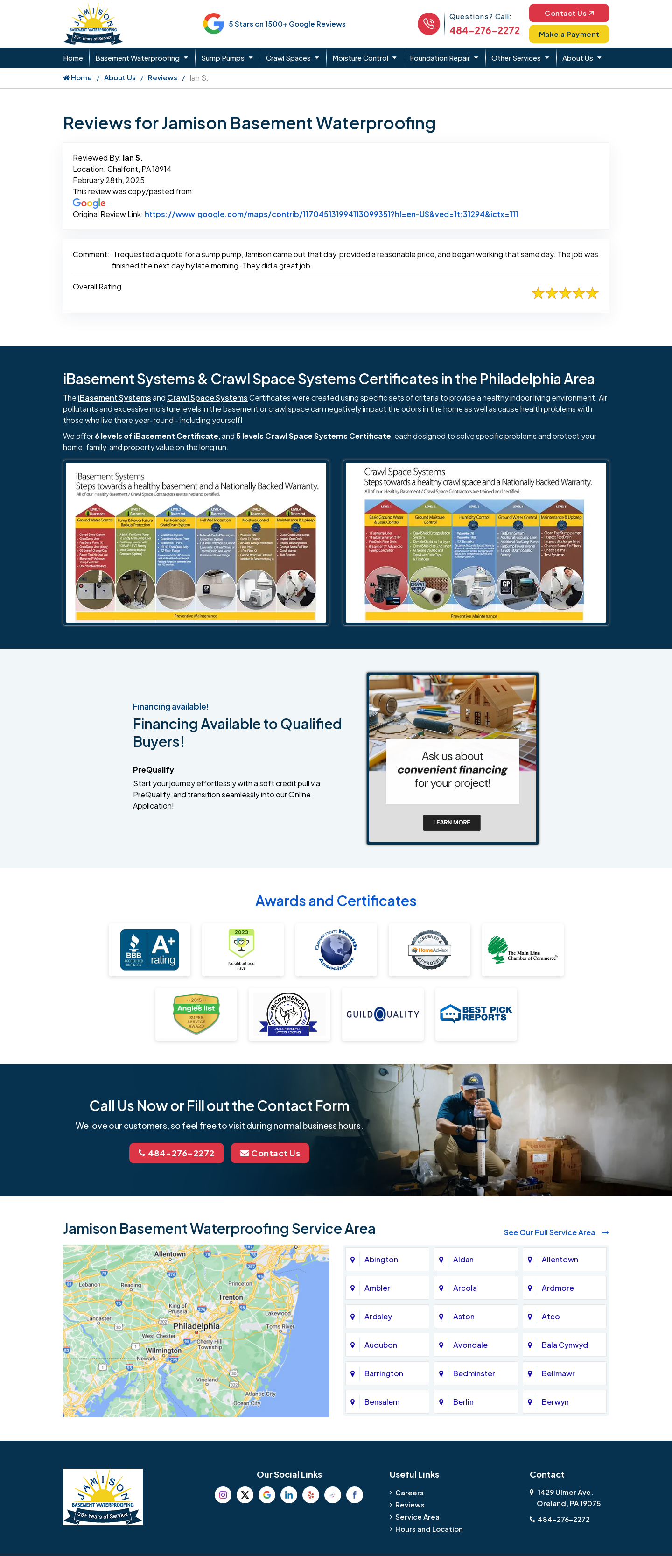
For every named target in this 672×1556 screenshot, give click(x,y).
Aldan (463, 1259)
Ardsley (378, 1316)
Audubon (380, 1345)
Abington (381, 1259)
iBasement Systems (114, 397)
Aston (464, 1316)
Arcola (465, 1288)
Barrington (383, 1373)
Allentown (560, 1259)
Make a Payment (569, 33)
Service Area (417, 1516)
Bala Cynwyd (565, 1345)
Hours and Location (429, 1528)
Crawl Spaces (288, 57)
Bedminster (474, 1373)
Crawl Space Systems (207, 397)
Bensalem (381, 1402)
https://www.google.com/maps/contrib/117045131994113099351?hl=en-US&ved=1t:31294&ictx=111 (331, 214)
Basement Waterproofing (137, 57)
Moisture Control (360, 57)
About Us (577, 57)
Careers (409, 1492)
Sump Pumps (223, 57)
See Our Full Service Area (556, 1232)
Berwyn (555, 1402)
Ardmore (558, 1288)
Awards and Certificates (336, 900)
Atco (551, 1316)
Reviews (162, 77)
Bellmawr (558, 1373)
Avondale (470, 1345)
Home (73, 57)
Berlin (463, 1402)
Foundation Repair (440, 57)
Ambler (377, 1288)
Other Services (516, 57)
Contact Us (569, 12)
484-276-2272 (484, 30)
